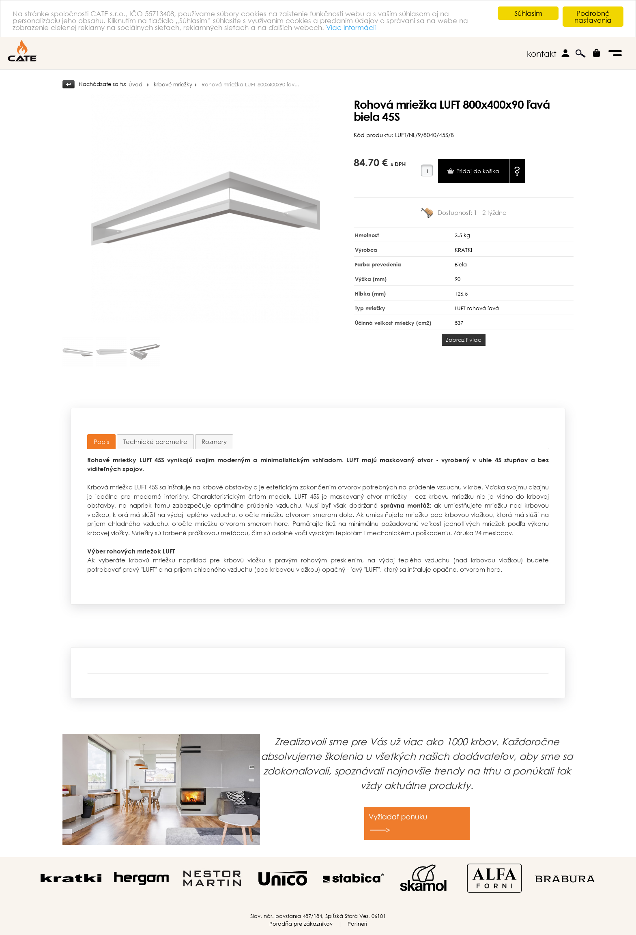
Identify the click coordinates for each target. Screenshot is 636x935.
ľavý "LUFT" (365, 569)
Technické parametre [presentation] (155, 441)
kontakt (541, 53)
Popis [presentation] (101, 441)
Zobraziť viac (463, 339)
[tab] (101, 441)
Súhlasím (528, 13)
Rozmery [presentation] (214, 441)
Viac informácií (351, 27)
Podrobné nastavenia (593, 16)
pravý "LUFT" (139, 569)
